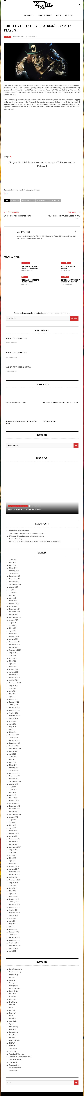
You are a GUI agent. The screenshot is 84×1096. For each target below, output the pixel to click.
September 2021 (15, 716)
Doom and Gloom (15, 988)
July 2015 (12, 918)
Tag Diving (12, 1051)
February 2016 (14, 899)
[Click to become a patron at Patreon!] (42, 178)
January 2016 (14, 902)
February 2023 (14, 669)
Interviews (12, 996)
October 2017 (13, 844)
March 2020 (13, 765)
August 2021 (13, 718)
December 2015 (14, 904)
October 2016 (13, 877)
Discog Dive (13, 983)
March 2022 (13, 699)
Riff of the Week (14, 1040)
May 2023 (12, 661)
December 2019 (14, 773)
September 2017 (15, 847)
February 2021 (14, 735)
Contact (69, 15)
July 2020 (12, 754)
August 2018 (13, 817)
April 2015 (12, 926)
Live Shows (13, 1002)
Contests (12, 977)
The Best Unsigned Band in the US (20, 1057)
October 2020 (13, 746)
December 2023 (14, 642)
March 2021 (13, 732)
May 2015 (12, 924)
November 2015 (14, 907)
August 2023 (13, 653)
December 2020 (14, 740)
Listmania (12, 999)
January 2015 (14, 935)
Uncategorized (14, 1065)
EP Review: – (26, 536)
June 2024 (12, 625)
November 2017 (14, 842)
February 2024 (14, 636)
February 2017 (14, 866)
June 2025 (12, 592)
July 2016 (12, 885)
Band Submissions (15, 969)
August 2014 (13, 948)
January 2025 (14, 606)
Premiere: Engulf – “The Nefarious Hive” (24, 509)
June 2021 (12, 724)
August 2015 (13, 915)
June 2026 (12, 560)
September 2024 (15, 617)
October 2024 (13, 614)
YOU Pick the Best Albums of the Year (18, 367)
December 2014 (14, 937)
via (10, 157)
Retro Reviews (14, 1035)
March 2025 (13, 601)
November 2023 (14, 644)
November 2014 (14, 940)
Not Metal (65, 276)
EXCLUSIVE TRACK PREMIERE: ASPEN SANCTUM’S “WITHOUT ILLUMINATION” (35, 542)
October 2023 (13, 647)
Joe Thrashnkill (19, 37)
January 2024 (14, 639)
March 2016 (13, 896)
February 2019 (14, 800)
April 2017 (12, 861)
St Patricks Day (54, 200)
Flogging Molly (42, 200)
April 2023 (12, 664)
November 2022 (14, 677)
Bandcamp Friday (15, 972)
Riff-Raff (12, 1046)
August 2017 (13, 850)
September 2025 (15, 584)
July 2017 (12, 852)
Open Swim (7, 37)
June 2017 (12, 855)
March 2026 (13, 568)
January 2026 (14, 573)
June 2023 (12, 658)
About (58, 15)
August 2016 (13, 883)
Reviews (12, 1037)
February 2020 (14, 768)
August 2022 (13, 685)
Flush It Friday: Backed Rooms (16, 403)
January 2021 (14, 737)
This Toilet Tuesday (15, 1059)
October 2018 (13, 811)
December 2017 (14, 839)
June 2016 (12, 888)
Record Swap (13, 1032)
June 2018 (12, 822)
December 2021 (14, 707)
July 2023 (12, 655)
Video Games (13, 1070)
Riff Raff (12, 1043)
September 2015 (15, 913)
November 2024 (14, 612)
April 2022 (12, 696)
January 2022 (14, 705)
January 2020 (14, 770)
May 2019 (12, 792)
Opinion (11, 1024)
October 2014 (13, 943)
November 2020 (14, 743)
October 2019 (13, 779)
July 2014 (12, 951)
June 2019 (12, 789)
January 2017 (14, 869)
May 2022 (12, 694)
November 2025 (14, 579)
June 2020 (12, 757)
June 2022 (12, 691)
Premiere (24, 506)
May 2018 (12, 825)
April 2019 (12, 795)
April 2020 (12, 762)
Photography (13, 1027)
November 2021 (14, 710)
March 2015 (13, 929)
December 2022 (14, 674)
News (69, 263)
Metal (63, 263)
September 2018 (15, 814)
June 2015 (12, 921)
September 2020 (15, 748)
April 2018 (12, 828)
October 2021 (13, 713)
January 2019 (14, 803)
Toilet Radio (25, 263)
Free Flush (12, 994)
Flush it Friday (13, 991)
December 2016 (14, 872)
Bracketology (13, 974)
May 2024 (12, 628)
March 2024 (13, 633)
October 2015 (13, 910)
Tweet (6, 193)
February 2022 (14, 702)
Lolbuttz (24, 276)
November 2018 (14, 809)
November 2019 (14, 776)
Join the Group (45, 15)
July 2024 (12, 623)
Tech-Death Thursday (16, 1054)
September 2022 (15, 683)
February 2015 (14, 932)
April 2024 (12, 631)
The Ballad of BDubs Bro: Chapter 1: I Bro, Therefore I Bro (30, 282)
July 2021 (12, 721)
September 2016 (15, 880)
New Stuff (17, 506)
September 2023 (15, 650)
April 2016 (12, 894)
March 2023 (13, 666)
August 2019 (13, 784)
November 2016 (14, 874)
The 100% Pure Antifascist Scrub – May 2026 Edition (60, 403)
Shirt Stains (13, 1048)
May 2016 (12, 891)
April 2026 (12, 565)
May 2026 (12, 562)
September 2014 (15, 946)
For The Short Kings (49, 421)
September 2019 (15, 781)
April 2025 (12, 598)
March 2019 (13, 798)
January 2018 (14, 836)
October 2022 (13, 680)
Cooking (12, 980)
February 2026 (14, 571)
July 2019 (12, 787)
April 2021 (12, 729)
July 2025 (12, 590)
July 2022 (12, 688)
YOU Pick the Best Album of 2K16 (16, 353)
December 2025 (14, 576)
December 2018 (14, 806)
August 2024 (13, 620)
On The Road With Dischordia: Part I (17, 216)
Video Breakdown (15, 1068)
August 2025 (13, 587)
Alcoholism (15, 200)
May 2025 (12, 595)
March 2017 (13, 863)
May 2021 (12, 726)
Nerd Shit (12, 1010)
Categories (29, 15)
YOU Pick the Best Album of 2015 (16, 338)
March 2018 (13, 831)
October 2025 (13, 581)
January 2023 (14, 672)
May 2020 (12, 759)
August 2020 (13, 751)
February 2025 (14, 603)
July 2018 (12, 820)
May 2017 (12, 858)
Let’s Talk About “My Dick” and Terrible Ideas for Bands (70, 282)
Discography (13, 985)
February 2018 (14, 833)
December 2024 (14, 609)
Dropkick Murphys (28, 200)
